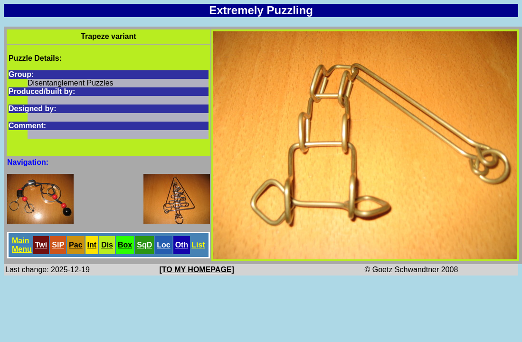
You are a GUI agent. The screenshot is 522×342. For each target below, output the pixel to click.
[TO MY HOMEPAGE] (197, 270)
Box (125, 245)
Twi (41, 245)
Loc (163, 245)
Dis (107, 245)
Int (92, 245)
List (198, 245)
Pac (75, 245)
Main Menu (22, 245)
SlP (58, 245)
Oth (182, 245)
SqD (144, 245)
